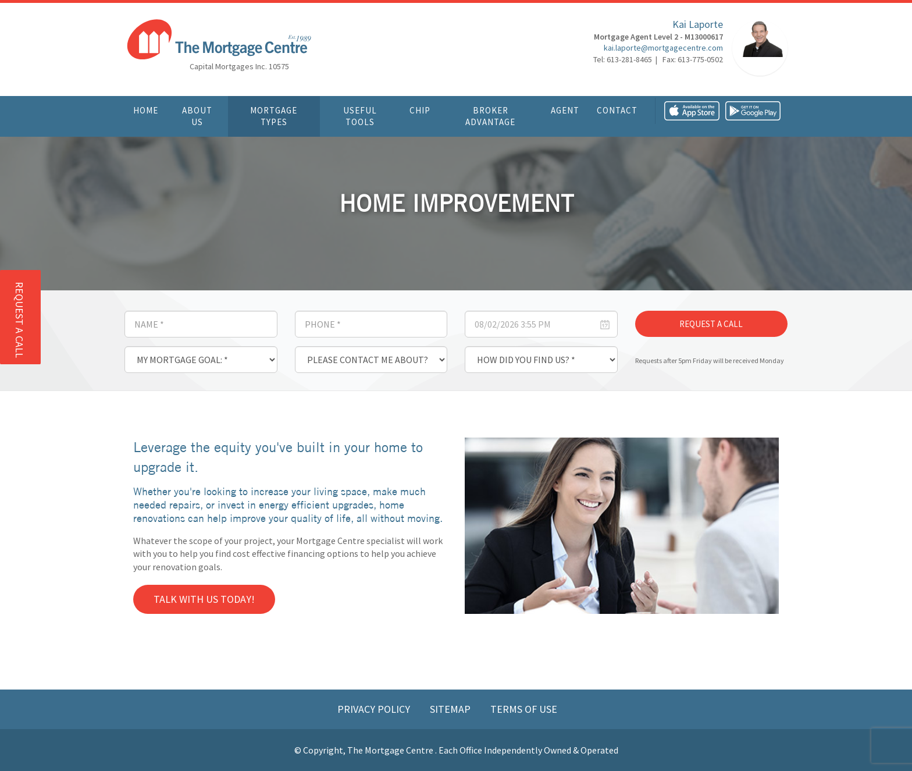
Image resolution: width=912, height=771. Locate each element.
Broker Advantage (490, 116)
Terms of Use (523, 709)
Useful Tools (360, 116)
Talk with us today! (204, 599)
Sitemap (451, 709)
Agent (565, 110)
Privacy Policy (374, 709)
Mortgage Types (273, 116)
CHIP (419, 110)
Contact (617, 110)
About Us (197, 116)
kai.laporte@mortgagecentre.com (663, 49)
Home (145, 110)
